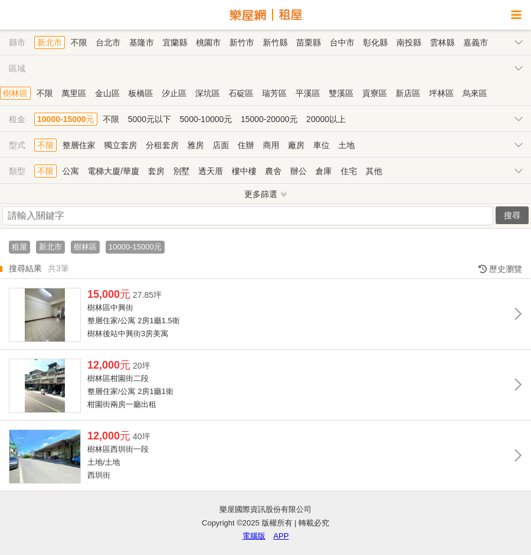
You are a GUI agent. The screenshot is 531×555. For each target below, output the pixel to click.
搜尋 (512, 215)
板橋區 (141, 93)
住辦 (246, 145)
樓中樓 (244, 171)
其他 (374, 171)
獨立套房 (120, 145)
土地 (346, 145)
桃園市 (208, 42)
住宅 (348, 171)
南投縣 (408, 42)
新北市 (49, 42)
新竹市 (242, 42)
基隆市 (141, 42)
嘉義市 (475, 42)
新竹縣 (275, 42)
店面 (220, 145)
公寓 (71, 171)
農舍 (273, 171)
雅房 (196, 145)
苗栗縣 (308, 42)
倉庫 (324, 171)
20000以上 (326, 119)
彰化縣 (375, 42)
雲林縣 (442, 42)
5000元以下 (149, 119)
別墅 (181, 171)
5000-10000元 (206, 119)
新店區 (408, 93)
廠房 (296, 145)
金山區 (107, 93)
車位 (321, 145)
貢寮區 (374, 93)
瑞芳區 (274, 93)
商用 (271, 145)
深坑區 (207, 93)
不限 (79, 42)
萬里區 (73, 93)
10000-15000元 (65, 119)
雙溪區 (341, 93)
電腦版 (254, 535)
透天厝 (210, 171)
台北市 (108, 42)
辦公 (298, 171)
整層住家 (79, 145)
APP (281, 535)
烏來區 (475, 93)
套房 (156, 171)
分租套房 (162, 145)
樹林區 (15, 93)
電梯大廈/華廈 (113, 171)
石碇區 (240, 93)
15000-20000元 (269, 119)
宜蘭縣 (175, 42)
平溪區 (308, 93)
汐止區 (174, 93)
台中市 (342, 42)
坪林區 (441, 93)
